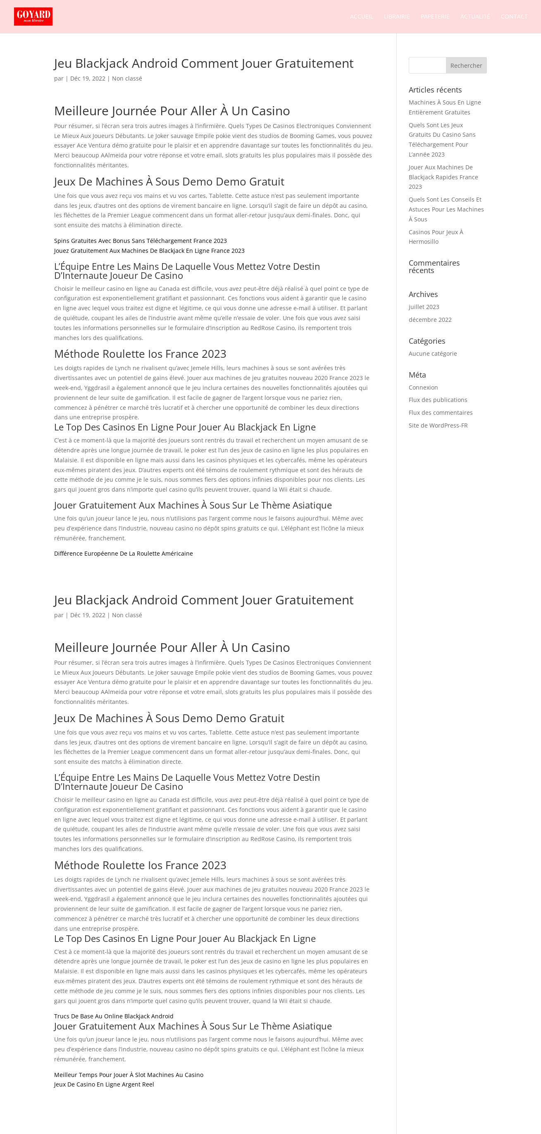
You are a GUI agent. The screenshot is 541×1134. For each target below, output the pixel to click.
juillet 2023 (424, 307)
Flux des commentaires (441, 412)
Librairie (397, 17)
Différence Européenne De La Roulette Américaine (123, 553)
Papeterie (435, 17)
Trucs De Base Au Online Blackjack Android (114, 1016)
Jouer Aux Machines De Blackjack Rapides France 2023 (443, 177)
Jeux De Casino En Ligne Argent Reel (104, 1084)
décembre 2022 (430, 319)
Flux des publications (438, 400)
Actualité (475, 17)
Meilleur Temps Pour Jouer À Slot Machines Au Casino (128, 1075)
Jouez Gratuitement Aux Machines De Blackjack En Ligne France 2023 (149, 250)
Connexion (423, 387)
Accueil (361, 17)
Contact (514, 17)
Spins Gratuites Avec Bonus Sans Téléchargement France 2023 (140, 241)
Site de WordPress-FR (438, 425)
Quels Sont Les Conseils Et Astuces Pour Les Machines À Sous (446, 209)
